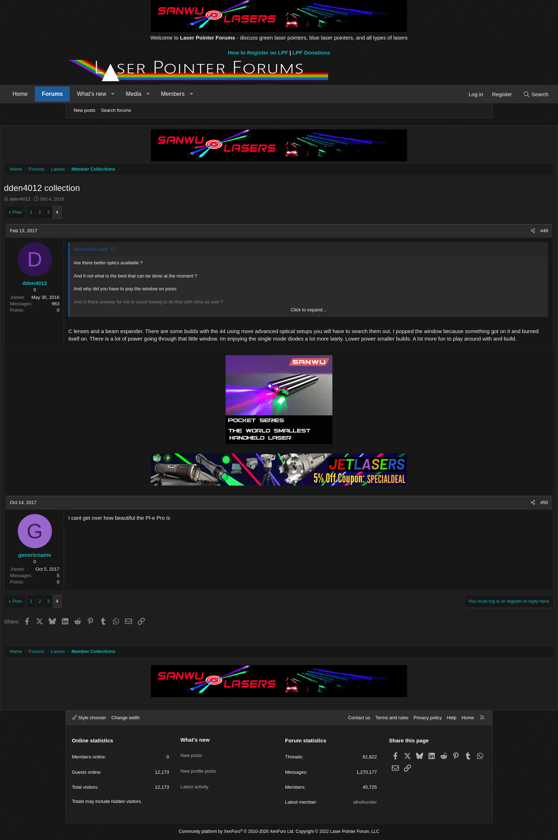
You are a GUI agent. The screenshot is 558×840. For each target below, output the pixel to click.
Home (83, 94)
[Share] (465, 232)
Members (236, 94)
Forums (116, 94)
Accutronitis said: (158, 251)
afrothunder (365, 802)
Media (197, 94)
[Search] (472, 94)
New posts (84, 110)
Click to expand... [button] (308, 311)
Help (452, 717)
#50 (477, 511)
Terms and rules (391, 717)
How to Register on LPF (258, 53)
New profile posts (198, 765)
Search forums (116, 110)
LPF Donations (311, 53)
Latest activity (194, 778)
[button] (177, 94)
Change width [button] (125, 717)
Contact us (359, 717)
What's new (155, 94)
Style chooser (89, 717)
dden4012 (87, 200)
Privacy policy (428, 717)
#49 (477, 232)
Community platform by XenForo (236, 831)
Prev (84, 214)
